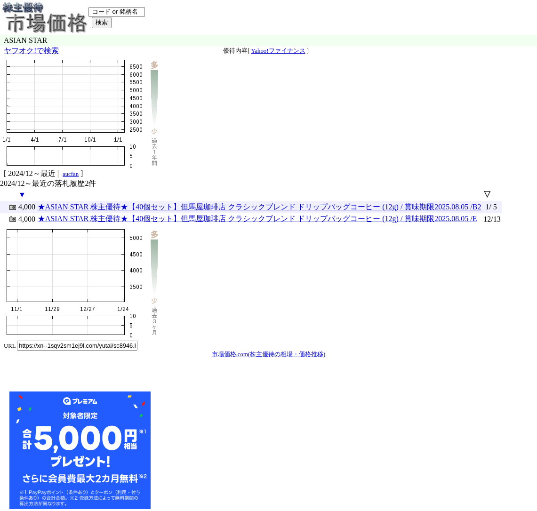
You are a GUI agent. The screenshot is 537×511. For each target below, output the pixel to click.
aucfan (71, 174)
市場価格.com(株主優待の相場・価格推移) (269, 354)
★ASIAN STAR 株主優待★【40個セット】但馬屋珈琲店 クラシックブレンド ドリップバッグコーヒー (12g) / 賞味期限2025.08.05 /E (257, 219)
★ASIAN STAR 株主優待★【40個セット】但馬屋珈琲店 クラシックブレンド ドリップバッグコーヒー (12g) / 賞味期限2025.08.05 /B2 (259, 207)
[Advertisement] (223, 450)
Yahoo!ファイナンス (278, 51)
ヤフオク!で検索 (31, 51)
